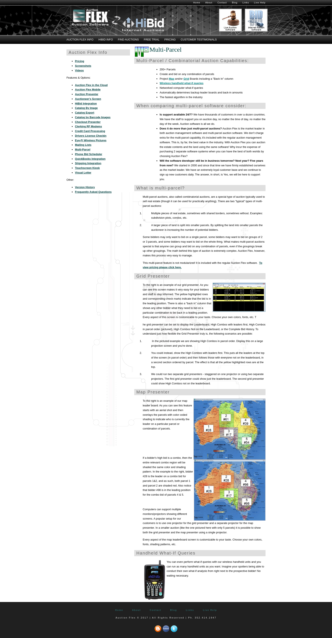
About (208, 2)
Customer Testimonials (199, 39)
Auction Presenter (86, 94)
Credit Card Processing (90, 131)
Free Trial (151, 39)
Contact (222, 2)
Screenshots (83, 65)
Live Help (260, 2)
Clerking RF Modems (88, 126)
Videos (79, 70)
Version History (85, 187)
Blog (234, 2)
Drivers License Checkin (91, 135)
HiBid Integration (86, 103)
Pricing (170, 39)
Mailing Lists (83, 144)
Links (245, 2)
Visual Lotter (83, 172)
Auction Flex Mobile (88, 89)
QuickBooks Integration (90, 158)
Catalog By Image (86, 108)
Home (196, 2)
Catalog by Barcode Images (93, 117)
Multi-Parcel (82, 149)
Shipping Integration (88, 163)
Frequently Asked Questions (93, 191)
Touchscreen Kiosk (87, 168)
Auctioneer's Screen (88, 98)
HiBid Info (105, 39)
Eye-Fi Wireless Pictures (91, 140)
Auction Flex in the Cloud (91, 85)
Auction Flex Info (79, 39)
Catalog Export (84, 112)
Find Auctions (128, 39)
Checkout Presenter (88, 122)
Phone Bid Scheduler (88, 154)
